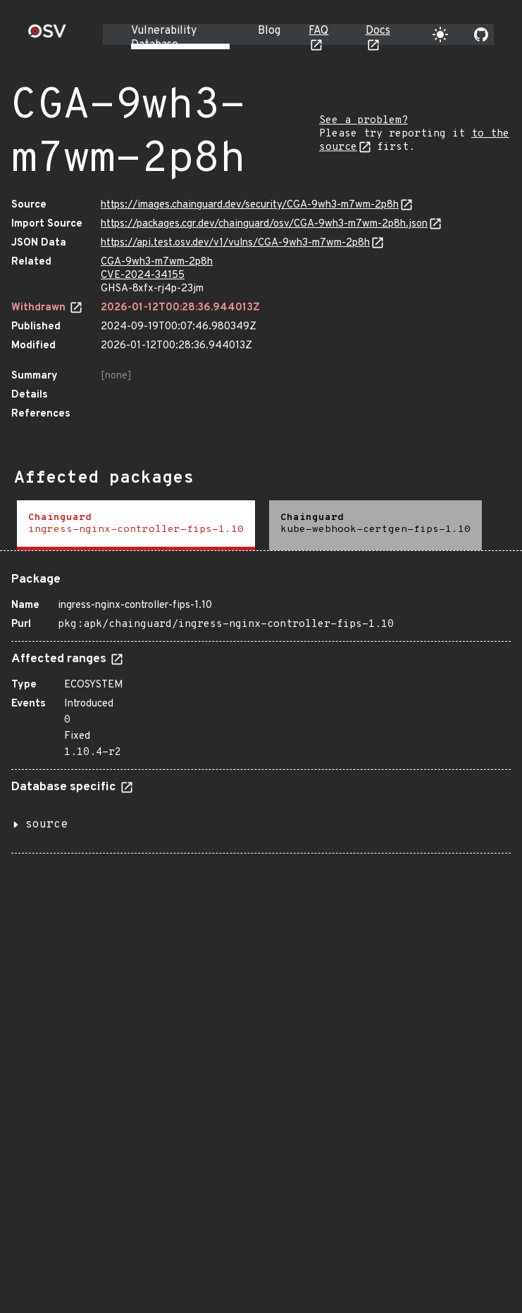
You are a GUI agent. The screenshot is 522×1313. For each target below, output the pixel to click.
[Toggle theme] (440, 34)
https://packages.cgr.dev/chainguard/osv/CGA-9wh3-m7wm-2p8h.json (264, 224)
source (46, 825)
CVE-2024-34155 (143, 275)
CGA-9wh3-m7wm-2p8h (157, 262)
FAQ (318, 31)
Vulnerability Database (164, 38)
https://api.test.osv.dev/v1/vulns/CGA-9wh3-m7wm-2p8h (235, 243)
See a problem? (363, 120)
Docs (378, 31)
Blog (269, 31)
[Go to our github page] (481, 34)
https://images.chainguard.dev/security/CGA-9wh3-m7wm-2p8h (250, 205)
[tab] (136, 525)
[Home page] (47, 36)
